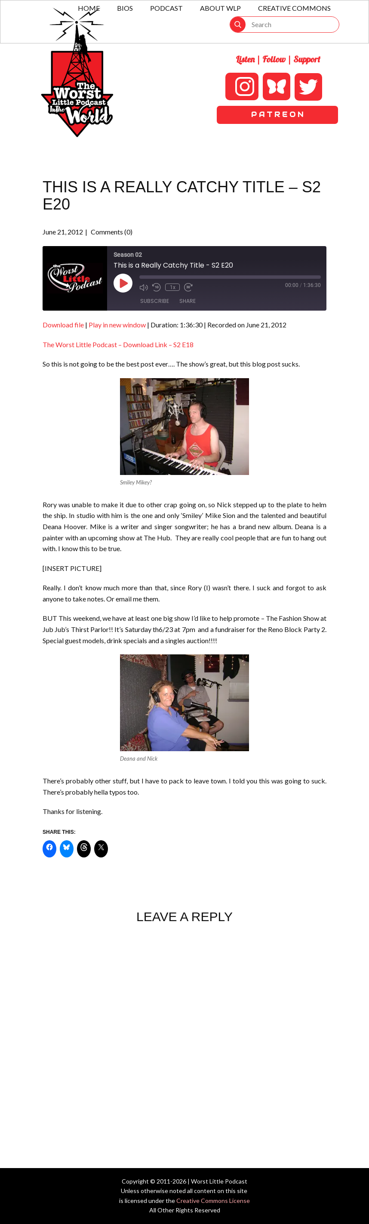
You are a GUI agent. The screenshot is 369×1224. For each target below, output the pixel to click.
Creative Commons (294, 8)
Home (89, 8)
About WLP (220, 8)
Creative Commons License (213, 1200)
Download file (63, 325)
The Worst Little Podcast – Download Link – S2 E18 (118, 344)
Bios (125, 8)
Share (187, 301)
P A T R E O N (277, 114)
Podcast (166, 8)
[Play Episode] (123, 283)
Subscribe (154, 301)
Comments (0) (110, 232)
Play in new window (117, 325)
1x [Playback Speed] (172, 287)
